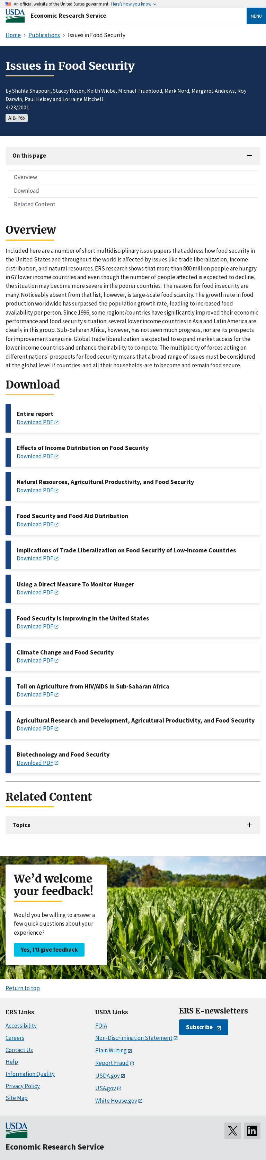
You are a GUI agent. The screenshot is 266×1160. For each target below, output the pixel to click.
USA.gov (105, 1088)
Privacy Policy (23, 1086)
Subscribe (199, 1027)
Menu (256, 16)
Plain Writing (111, 1050)
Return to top (23, 988)
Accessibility (21, 1025)
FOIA (101, 1025)
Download (26, 190)
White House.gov (116, 1100)
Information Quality (30, 1074)
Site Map (17, 1098)
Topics (21, 825)
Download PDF (35, 422)
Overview (25, 177)
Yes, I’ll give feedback (49, 949)
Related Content (34, 204)
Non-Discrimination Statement (133, 1038)
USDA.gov (107, 1075)
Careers (15, 1038)
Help (12, 1062)
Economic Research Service (68, 15)
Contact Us (19, 1050)
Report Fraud (112, 1063)
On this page (29, 155)
